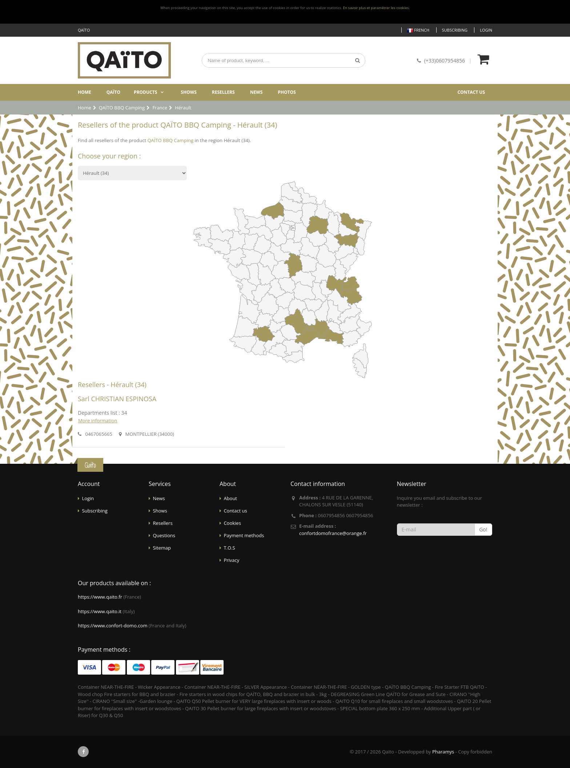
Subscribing (454, 30)
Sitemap (162, 547)
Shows (189, 92)
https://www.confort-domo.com (112, 625)
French (418, 30)
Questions (164, 535)
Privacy (231, 560)
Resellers (223, 92)
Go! (483, 529)
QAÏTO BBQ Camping (170, 140)
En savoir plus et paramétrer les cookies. (376, 7)
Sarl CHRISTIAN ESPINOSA (117, 398)
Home (84, 92)
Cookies (232, 523)
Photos (287, 92)
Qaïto (113, 92)
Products (145, 92)
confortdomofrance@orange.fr (333, 533)
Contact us (471, 92)
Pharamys (443, 751)
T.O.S (229, 547)
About (230, 498)
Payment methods (244, 535)
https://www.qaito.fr (100, 597)
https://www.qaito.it (99, 611)
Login (486, 30)
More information (97, 420)
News (256, 92)
